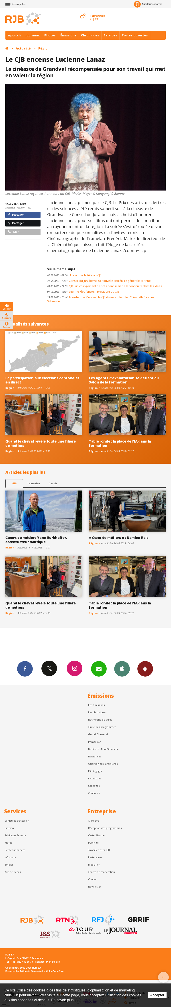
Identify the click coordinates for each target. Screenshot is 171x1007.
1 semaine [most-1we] (33, 483)
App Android (145, 668)
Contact (92, 879)
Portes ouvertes (135, 35)
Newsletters (99, 668)
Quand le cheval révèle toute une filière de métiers (40, 443)
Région (43, 48)
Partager (16, 214)
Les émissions (96, 704)
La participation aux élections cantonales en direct (42, 380)
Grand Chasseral (98, 734)
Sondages (94, 785)
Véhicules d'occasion (17, 820)
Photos (50, 35)
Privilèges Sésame (15, 835)
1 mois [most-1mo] (53, 483)
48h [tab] (14, 483)
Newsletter (94, 886)
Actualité (23, 48)
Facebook (25, 668)
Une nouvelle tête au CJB (74, 275)
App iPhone (122, 668)
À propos (93, 820)
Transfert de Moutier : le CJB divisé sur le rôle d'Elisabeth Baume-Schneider (100, 299)
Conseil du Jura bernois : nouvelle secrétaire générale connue (99, 281)
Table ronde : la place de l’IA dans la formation (120, 443)
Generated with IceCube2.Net (47, 971)
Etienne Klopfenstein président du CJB (83, 292)
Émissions (68, 35)
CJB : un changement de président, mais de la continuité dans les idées (104, 286)
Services (110, 35)
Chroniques (90, 35)
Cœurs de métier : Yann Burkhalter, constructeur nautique (36, 539)
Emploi (9, 864)
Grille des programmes (102, 726)
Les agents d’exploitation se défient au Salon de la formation (124, 380)
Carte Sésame (96, 835)
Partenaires (95, 857)
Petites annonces (15, 849)
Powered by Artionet (17, 971)
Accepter (157, 995)
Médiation (94, 864)
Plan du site (53, 961)
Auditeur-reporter (148, 4)
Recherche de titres (100, 719)
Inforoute (10, 857)
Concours (94, 793)
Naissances (94, 756)
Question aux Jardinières (103, 763)
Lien (13, 231)
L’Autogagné (95, 771)
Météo (8, 842)
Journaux (32, 35)
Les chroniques (97, 712)
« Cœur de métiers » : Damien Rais (119, 537)
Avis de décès (13, 871)
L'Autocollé (94, 778)
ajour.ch (14, 35)
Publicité (93, 842)
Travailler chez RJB (99, 849)
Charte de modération (101, 871)
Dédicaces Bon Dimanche (103, 749)
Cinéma (9, 827)
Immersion (94, 741)
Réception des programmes (105, 827)
